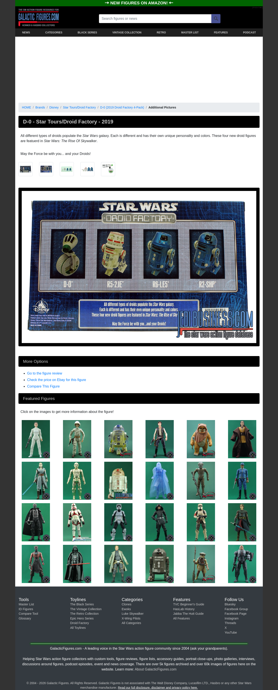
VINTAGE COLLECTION (126, 32)
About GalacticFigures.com (155, 669)
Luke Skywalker (133, 613)
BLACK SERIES (87, 32)
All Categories (131, 623)
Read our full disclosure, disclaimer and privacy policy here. (158, 687)
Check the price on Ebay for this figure (56, 380)
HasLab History (183, 609)
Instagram (231, 618)
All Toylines (78, 627)
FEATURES (221, 32)
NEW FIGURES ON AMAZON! (139, 3)
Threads (230, 623)
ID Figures (26, 609)
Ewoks (126, 609)
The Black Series (82, 604)
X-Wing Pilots (131, 618)
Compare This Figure (43, 386)
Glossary (25, 618)
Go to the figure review (44, 373)
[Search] (215, 18)
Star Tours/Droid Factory (79, 107)
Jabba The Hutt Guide (188, 613)
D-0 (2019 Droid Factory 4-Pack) (122, 107)
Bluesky (230, 604)
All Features (181, 618)
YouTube (231, 632)
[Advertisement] (139, 68)
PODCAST (249, 32)
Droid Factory (79, 623)
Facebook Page (236, 613)
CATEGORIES (53, 32)
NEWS (26, 32)
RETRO (161, 32)
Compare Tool (28, 613)
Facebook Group (236, 609)
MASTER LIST (190, 32)
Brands (40, 107)
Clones (126, 604)
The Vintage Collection (86, 609)
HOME (26, 107)
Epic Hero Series (82, 618)
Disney (54, 107)
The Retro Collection (84, 613)
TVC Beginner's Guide (188, 604)
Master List (26, 604)
